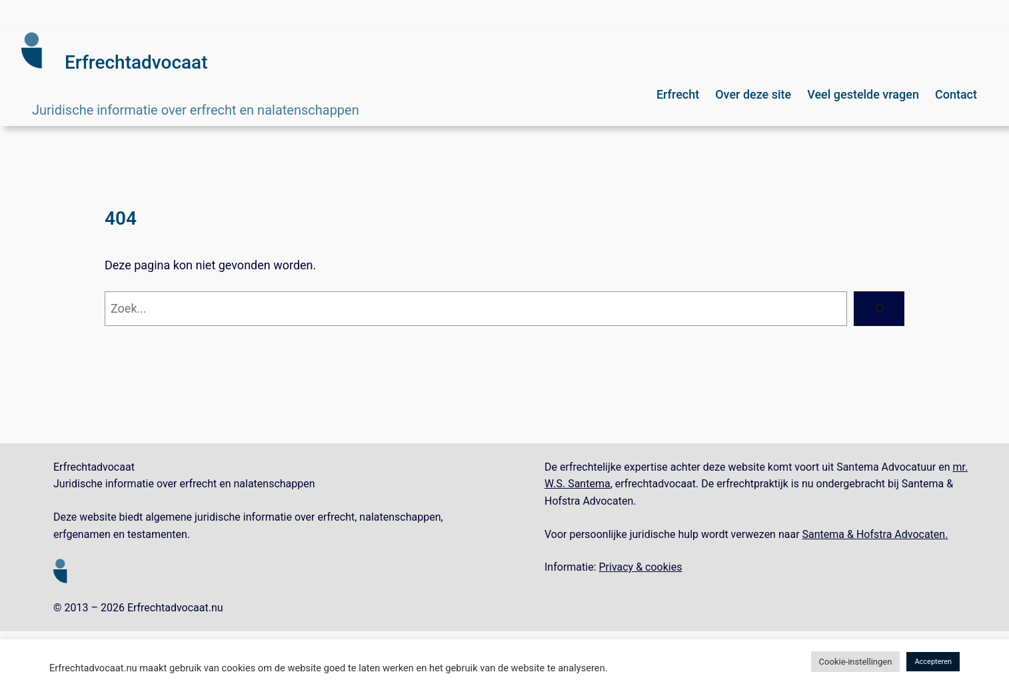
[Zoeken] (879, 308)
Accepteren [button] (933, 661)
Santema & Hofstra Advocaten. (875, 534)
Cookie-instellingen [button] (855, 662)
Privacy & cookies (640, 567)
